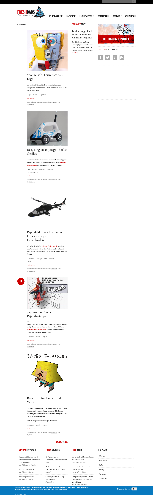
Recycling (50, 169)
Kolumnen (130, 16)
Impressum (102, 474)
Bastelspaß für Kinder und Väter (44, 400)
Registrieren (30, 104)
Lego (29, 95)
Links (101, 465)
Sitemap (101, 470)
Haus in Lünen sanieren (27, 469)
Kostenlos (30, 259)
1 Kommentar (31, 322)
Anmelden (54, 102)
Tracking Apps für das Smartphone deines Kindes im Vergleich (83, 34)
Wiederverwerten (32, 172)
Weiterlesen (31, 98)
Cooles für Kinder (41, 259)
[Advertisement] (108, 9)
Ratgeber (71, 16)
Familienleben (86, 16)
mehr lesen (75, 53)
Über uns (102, 456)
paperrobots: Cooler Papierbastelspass (40, 314)
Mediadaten (103, 461)
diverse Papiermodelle (50, 246)
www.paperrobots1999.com (36, 330)
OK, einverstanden (123, 489)
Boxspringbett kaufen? (26, 477)
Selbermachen (56, 16)
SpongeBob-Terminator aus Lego (45, 77)
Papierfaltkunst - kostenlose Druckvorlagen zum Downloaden (45, 236)
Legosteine (43, 95)
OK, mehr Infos (20, 494)
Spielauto (42, 169)
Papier (29, 261)
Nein (134, 489)
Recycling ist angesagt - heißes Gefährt (47, 152)
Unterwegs (103, 16)
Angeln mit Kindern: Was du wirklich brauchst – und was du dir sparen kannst (29, 459)
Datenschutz (103, 478)
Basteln (35, 95)
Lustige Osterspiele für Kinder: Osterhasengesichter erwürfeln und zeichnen (82, 479)
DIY (28, 169)
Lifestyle (117, 16)
